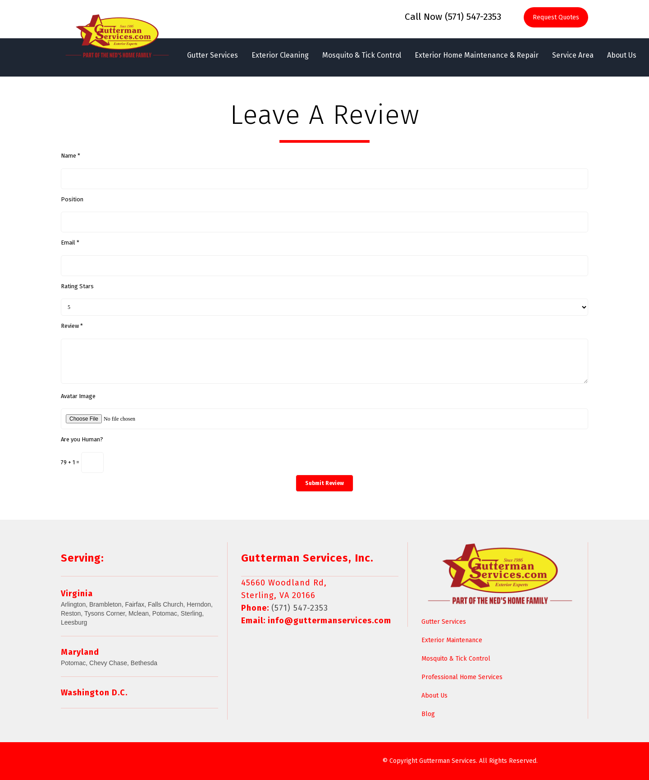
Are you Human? (82, 439)
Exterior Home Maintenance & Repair (477, 55)
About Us (621, 55)
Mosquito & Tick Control (361, 55)
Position (72, 199)
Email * (70, 242)
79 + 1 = (70, 462)
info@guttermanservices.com (329, 621)
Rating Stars (77, 286)
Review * (72, 325)
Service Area (573, 55)
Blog (428, 714)
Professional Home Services (462, 677)
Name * (70, 155)
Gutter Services (212, 55)
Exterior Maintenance (451, 640)
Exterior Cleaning (280, 55)
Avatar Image (78, 396)
